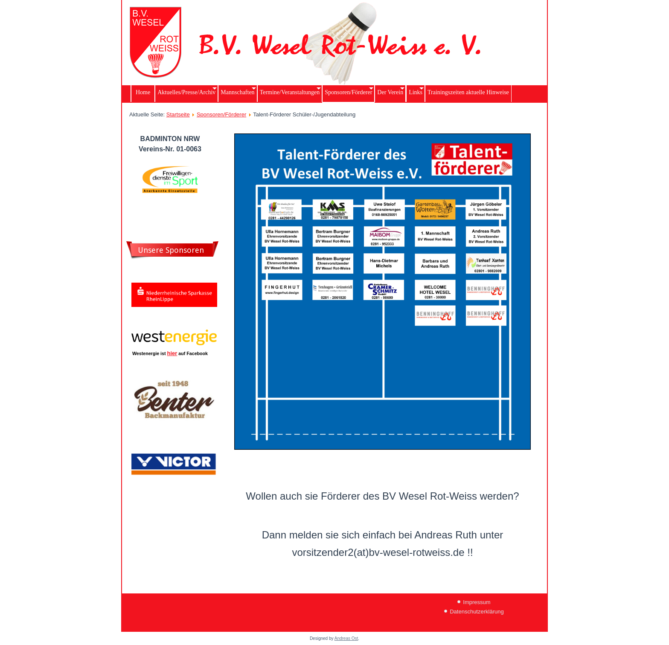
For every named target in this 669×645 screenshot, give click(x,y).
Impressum (476, 602)
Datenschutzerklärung (476, 611)
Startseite (178, 114)
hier (172, 353)
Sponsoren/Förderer (221, 114)
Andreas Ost (346, 638)
